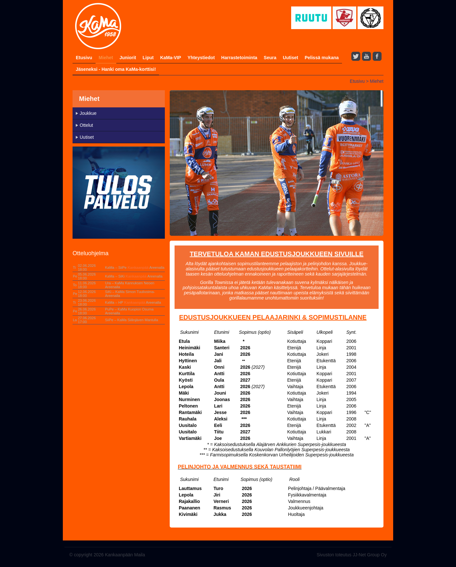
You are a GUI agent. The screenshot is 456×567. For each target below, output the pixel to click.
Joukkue (88, 113)
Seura (270, 57)
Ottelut (86, 125)
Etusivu (84, 57)
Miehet (106, 57)
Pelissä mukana (322, 57)
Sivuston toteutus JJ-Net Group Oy (352, 554)
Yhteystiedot (201, 57)
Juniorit (128, 57)
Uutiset (290, 57)
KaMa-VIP (170, 57)
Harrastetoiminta (239, 57)
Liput (148, 57)
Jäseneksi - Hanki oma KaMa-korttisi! (116, 69)
